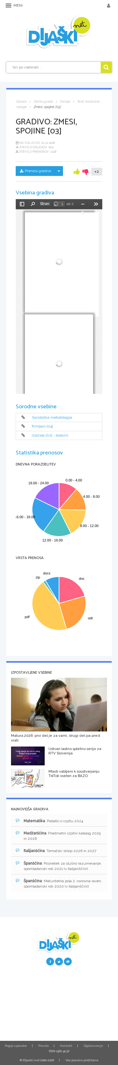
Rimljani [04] (42, 426)
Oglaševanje (93, 1045)
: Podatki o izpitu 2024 (49, 820)
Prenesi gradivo (35, 171)
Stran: (45, 204)
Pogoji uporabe (16, 1045)
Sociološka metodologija (52, 417)
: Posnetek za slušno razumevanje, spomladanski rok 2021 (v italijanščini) (59, 866)
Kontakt (66, 1045)
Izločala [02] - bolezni (50, 435)
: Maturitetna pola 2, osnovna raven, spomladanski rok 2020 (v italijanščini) (59, 883)
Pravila (43, 1045)
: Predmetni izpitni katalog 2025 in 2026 (58, 836)
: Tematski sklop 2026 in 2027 (56, 850)
